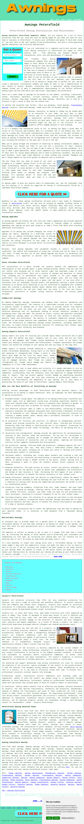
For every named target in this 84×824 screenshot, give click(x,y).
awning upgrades (25, 249)
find (8, 746)
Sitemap (3, 808)
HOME (52, 19)
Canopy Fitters (68, 778)
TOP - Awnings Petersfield (13, 790)
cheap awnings (69, 718)
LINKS (57, 19)
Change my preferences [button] (68, 818)
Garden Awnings (74, 773)
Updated (19, 808)
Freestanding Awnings (12, 775)
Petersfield (17, 203)
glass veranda (33, 266)
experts (76, 762)
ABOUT (63, 19)
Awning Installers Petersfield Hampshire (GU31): (24, 35)
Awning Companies (73, 775)
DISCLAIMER (77, 19)
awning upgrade (30, 238)
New (14, 808)
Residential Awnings (55, 773)
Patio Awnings (31, 780)
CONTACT (69, 19)
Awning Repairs (53, 778)
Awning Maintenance (33, 773)
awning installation (13, 395)
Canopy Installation (39, 782)
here (67, 767)
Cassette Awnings (73, 782)
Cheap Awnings (15, 773)
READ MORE (58, 556)
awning (44, 38)
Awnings (15, 756)
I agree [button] (49, 818)
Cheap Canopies (16, 780)
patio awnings (76, 727)
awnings (51, 99)
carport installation (25, 676)
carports (52, 605)
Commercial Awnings (10, 778)
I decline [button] (56, 818)
